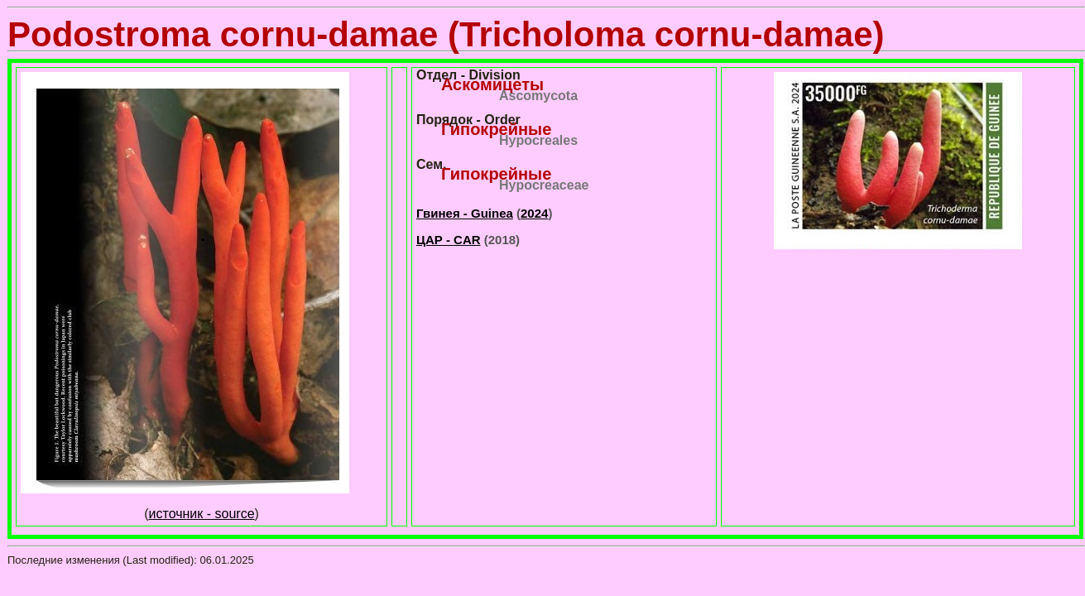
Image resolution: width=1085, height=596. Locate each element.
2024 (534, 213)
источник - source (202, 514)
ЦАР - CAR (448, 240)
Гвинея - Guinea (464, 213)
